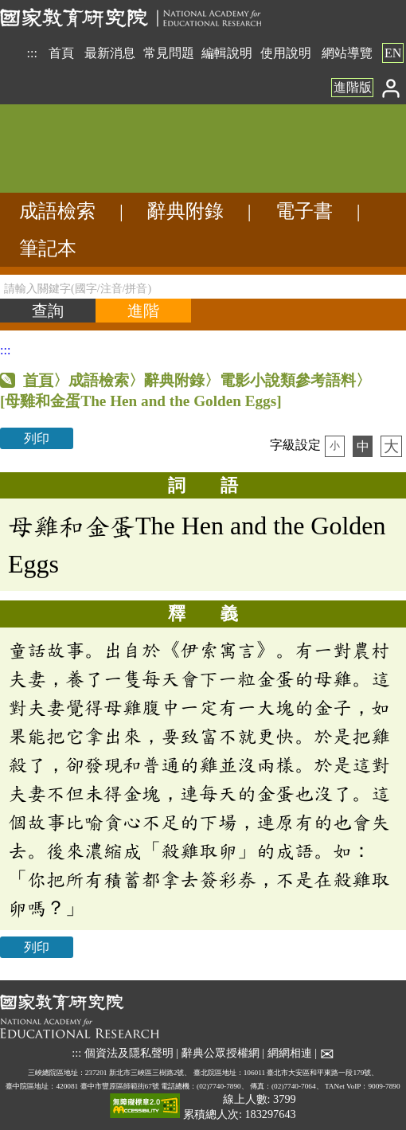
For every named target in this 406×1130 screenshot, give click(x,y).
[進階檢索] (143, 311)
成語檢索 (57, 211)
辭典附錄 (185, 211)
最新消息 (109, 53)
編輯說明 (226, 53)
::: (32, 53)
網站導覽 (347, 53)
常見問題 (168, 53)
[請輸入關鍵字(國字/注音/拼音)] (203, 287)
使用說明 (285, 53)
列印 (36, 438)
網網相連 (289, 1052)
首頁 (61, 53)
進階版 (353, 87)
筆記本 (47, 248)
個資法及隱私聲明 (129, 1052)
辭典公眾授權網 (221, 1052)
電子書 (304, 211)
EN (393, 53)
